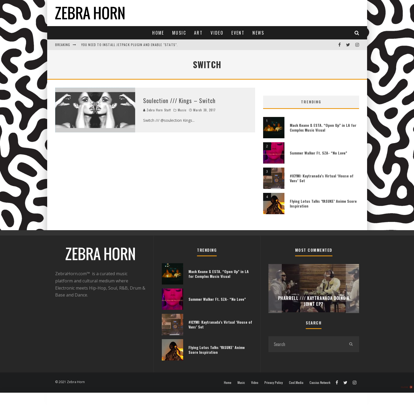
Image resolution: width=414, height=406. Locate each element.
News (258, 33)
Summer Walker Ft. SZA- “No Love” (318, 153)
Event (237, 33)
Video (217, 33)
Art (198, 33)
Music (179, 33)
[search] (351, 344)
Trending (311, 101)
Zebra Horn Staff (157, 110)
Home (158, 33)
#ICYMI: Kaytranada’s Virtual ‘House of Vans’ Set (321, 178)
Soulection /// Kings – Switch (179, 100)
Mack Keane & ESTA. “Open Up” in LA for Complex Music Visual (323, 127)
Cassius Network (320, 382)
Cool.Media (296, 382)
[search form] (305, 344)
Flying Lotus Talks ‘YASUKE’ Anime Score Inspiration (323, 203)
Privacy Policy (273, 382)
